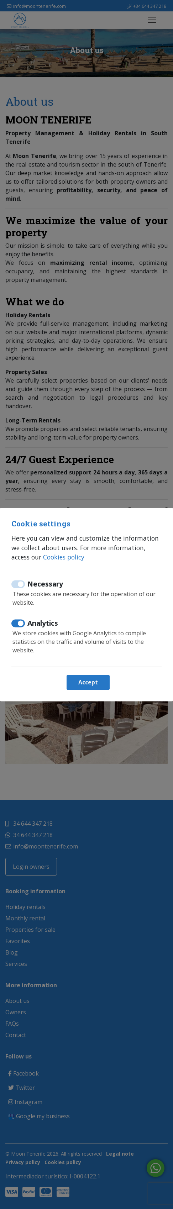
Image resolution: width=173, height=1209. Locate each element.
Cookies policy (63, 557)
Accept (88, 682)
